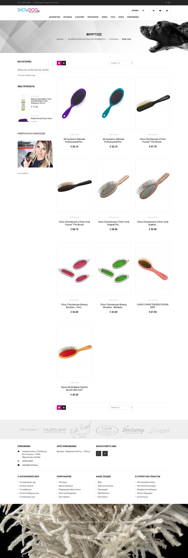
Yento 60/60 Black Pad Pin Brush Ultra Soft (74, 388)
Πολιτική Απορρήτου (67, 493)
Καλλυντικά (54, 17)
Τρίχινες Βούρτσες (27, 75)
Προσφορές (103, 489)
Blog (100, 482)
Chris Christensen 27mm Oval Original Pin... (113, 223)
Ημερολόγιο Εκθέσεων (31, 171)
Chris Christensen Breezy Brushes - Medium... (113, 306)
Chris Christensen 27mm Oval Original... (152, 223)
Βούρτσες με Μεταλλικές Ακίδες (33, 70)
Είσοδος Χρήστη (26, 486)
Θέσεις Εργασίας (66, 486)
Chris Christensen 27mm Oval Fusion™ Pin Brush (74, 223)
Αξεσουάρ (79, 17)
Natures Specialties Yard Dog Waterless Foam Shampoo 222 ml (41, 111)
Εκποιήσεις (103, 497)
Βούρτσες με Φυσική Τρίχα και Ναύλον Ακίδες (32, 82)
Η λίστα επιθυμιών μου (29, 493)
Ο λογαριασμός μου (28, 482)
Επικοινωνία (133, 17)
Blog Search (23, 241)
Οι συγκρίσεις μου (27, 497)
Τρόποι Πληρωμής (144, 493)
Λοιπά (121, 17)
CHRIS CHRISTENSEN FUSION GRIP (152, 306)
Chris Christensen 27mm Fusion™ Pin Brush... (153, 140)
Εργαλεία (67, 17)
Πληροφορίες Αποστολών (70, 489)
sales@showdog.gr (30, 465)
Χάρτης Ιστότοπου (105, 486)
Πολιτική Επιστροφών (146, 486)
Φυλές (104, 17)
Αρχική (135, 11)
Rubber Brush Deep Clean (41, 128)
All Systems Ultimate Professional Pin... (74, 140)
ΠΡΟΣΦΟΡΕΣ (93, 17)
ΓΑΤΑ (113, 17)
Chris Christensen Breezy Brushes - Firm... (74, 306)
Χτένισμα (113, 39)
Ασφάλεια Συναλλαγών (147, 489)
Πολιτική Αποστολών (146, 482)
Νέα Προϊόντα (103, 493)
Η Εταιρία (63, 482)
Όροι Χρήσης (64, 497)
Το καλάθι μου (25, 489)
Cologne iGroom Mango (40, 148)
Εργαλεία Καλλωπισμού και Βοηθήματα (86, 39)
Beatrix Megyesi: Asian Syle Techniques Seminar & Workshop (32, 229)
